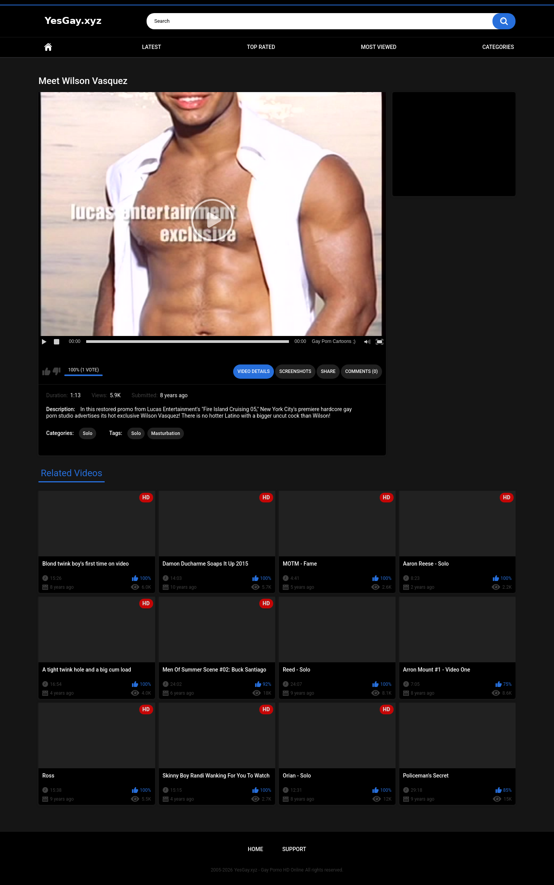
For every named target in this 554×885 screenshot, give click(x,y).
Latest (151, 47)
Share (328, 371)
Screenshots (295, 371)
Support (294, 849)
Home (48, 47)
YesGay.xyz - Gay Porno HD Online (269, 870)
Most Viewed (378, 47)
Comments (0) (361, 371)
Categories (498, 47)
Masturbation (165, 433)
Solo (87, 433)
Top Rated (261, 47)
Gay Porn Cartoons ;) (333, 341)
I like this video (46, 371)
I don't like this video (56, 371)
